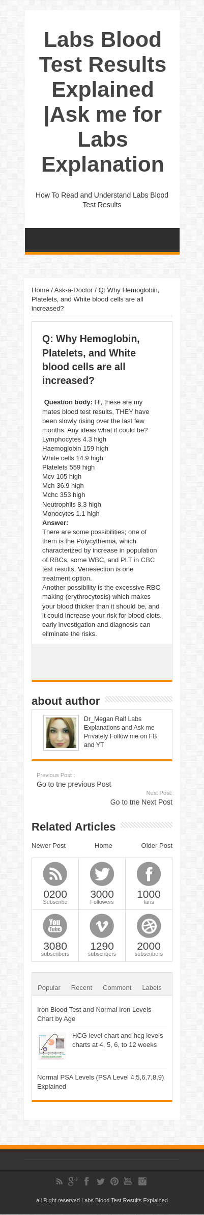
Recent (81, 987)
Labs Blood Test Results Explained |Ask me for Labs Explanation (102, 101)
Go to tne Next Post (110, 797)
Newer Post (49, 845)
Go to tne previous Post (99, 779)
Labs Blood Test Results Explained (124, 1200)
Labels (151, 987)
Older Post (156, 845)
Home (40, 290)
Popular (49, 987)
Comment (117, 987)
